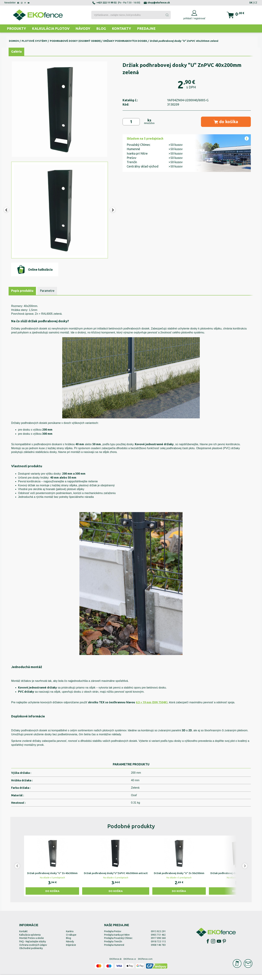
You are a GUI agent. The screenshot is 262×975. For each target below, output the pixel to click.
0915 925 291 (158, 931)
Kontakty (121, 28)
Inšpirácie (71, 945)
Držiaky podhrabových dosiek (125, 40)
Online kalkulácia (35, 269)
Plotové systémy (34, 40)
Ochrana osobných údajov (33, 945)
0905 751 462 (158, 934)
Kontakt (23, 931)
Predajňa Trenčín (113, 941)
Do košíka (52, 891)
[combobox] (131, 15)
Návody (82, 28)
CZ (255, 2)
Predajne (146, 28)
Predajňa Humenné (114, 945)
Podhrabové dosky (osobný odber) (75, 40)
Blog (101, 28)
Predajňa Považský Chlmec (118, 938)
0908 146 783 (158, 945)
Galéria (16, 51)
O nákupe (71, 934)
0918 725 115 (158, 941)
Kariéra (69, 931)
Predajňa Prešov (112, 931)
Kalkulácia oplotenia (30, 934)
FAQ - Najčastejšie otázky (32, 941)
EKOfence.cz (130, 959)
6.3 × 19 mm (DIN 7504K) (152, 702)
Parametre (47, 290)
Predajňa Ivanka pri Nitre (117, 934)
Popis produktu (22, 290)
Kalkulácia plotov (50, 28)
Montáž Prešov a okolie (31, 938)
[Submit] (167, 15)
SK (250, 2)
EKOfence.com (145, 959)
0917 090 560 (158, 938)
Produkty (16, 28)
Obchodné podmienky (31, 948)
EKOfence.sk (116, 959)
